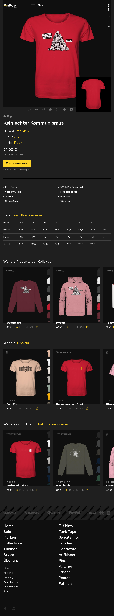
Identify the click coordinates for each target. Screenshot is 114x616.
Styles (8, 555)
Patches (66, 566)
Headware (67, 549)
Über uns (11, 560)
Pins (62, 560)
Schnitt (9, 131)
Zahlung (8, 577)
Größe (8, 137)
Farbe (8, 143)
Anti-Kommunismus (53, 424)
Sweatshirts (69, 537)
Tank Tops (67, 532)
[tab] (57, 233)
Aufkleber (67, 555)
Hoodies (66, 543)
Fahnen (65, 584)
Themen (10, 549)
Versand (8, 573)
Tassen (65, 572)
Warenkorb (108, 15)
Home (8, 526)
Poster (64, 578)
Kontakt (8, 591)
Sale (7, 532)
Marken (9, 537)
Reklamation (10, 587)
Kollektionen (14, 543)
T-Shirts (22, 343)
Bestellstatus (11, 582)
